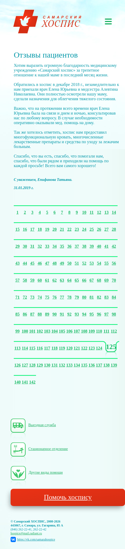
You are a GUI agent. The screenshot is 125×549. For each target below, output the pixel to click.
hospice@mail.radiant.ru (26, 533)
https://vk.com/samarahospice (33, 539)
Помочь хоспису (68, 497)
